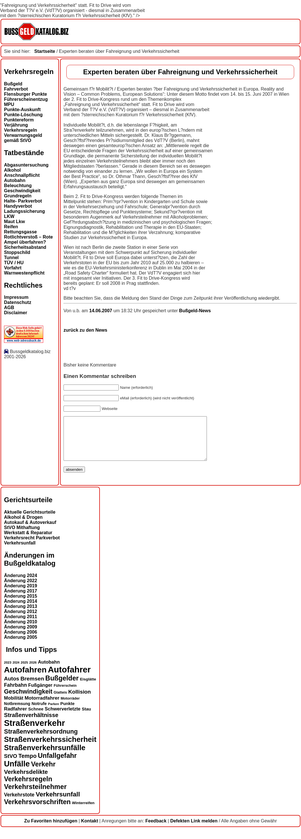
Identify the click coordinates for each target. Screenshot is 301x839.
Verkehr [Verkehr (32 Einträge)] (43, 772)
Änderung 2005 (20, 645)
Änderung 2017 (20, 599)
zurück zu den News (85, 330)
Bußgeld (13, 83)
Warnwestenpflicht (24, 273)
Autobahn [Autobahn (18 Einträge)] (49, 670)
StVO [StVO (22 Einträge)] (10, 765)
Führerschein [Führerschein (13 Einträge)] (65, 694)
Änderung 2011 (20, 625)
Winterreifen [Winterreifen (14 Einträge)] (83, 811)
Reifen (11, 226)
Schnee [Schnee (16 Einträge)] (35, 717)
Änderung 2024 (20, 584)
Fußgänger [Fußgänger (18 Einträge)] (40, 693)
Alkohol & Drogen (23, 525)
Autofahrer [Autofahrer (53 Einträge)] (69, 678)
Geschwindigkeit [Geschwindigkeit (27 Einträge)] (28, 700)
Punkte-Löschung (23, 114)
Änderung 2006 (20, 640)
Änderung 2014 (20, 609)
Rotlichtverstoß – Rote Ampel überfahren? (28, 240)
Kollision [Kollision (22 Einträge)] (79, 700)
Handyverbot (18, 206)
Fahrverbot (16, 89)
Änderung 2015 (20, 604)
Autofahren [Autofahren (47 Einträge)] (25, 678)
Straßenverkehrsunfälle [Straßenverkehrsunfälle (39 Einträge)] (45, 756)
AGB (9, 307)
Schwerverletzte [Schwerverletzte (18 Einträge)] (62, 717)
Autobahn (14, 180)
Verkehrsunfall (19, 551)
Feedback (156, 829)
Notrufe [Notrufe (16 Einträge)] (39, 712)
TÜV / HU (13, 262)
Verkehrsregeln (20, 130)
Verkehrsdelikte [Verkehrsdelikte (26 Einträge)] (26, 780)
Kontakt (89, 829)
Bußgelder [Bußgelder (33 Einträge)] (62, 686)
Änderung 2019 (20, 594)
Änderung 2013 (20, 614)
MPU (9, 104)
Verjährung (16, 125)
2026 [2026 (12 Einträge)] (33, 671)
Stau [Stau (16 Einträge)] (86, 717)
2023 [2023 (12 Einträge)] (7, 671)
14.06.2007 (101, 310)
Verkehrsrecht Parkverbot (32, 546)
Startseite (44, 51)
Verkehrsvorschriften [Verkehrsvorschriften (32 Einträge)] (37, 810)
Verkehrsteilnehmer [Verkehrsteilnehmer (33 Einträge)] (35, 795)
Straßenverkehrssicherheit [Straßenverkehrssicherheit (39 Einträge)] (50, 748)
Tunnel (11, 257)
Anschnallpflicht (21, 175)
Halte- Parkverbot (23, 201)
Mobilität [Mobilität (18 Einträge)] (13, 706)
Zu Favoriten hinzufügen (50, 829)
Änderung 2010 (20, 630)
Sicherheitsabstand (25, 247)
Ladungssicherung (24, 211)
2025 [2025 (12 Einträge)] (24, 671)
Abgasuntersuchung (26, 165)
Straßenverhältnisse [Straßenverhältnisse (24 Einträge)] (31, 723)
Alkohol (12, 170)
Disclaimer (15, 312)
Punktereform (19, 119)
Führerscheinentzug (26, 99)
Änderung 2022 (20, 589)
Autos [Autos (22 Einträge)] (11, 687)
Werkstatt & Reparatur (28, 541)
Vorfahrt (12, 267)
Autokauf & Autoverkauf (30, 530)
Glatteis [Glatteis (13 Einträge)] (60, 701)
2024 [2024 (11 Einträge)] (16, 671)
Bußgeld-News (195, 310)
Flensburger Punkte (25, 94)
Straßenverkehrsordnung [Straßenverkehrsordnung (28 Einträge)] (41, 740)
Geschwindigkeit (22, 190)
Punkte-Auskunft (22, 109)
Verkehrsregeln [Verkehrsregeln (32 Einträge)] (28, 787)
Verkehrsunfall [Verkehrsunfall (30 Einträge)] (58, 802)
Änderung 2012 (20, 620)
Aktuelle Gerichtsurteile (30, 520)
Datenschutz (17, 302)
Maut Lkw (14, 221)
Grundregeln (17, 195)
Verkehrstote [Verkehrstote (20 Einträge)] (19, 803)
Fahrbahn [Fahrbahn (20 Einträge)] (15, 693)
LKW (9, 216)
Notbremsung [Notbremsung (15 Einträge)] (17, 712)
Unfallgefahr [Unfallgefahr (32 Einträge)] (57, 764)
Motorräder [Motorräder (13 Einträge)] (70, 707)
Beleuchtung (18, 185)
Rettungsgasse (20, 231)
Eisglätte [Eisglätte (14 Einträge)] (88, 688)
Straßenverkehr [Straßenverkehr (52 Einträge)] (34, 731)
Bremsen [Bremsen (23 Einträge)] (32, 687)
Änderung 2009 (20, 635)
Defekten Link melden (193, 829)
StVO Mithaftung (22, 536)
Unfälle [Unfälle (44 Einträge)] (17, 772)
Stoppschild (17, 252)
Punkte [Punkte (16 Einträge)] (67, 712)
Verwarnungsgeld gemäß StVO (23, 138)
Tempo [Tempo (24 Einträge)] (27, 764)
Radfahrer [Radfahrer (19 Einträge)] (15, 717)
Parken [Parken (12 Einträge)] (53, 712)
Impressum (16, 297)
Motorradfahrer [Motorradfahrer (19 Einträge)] (42, 706)
